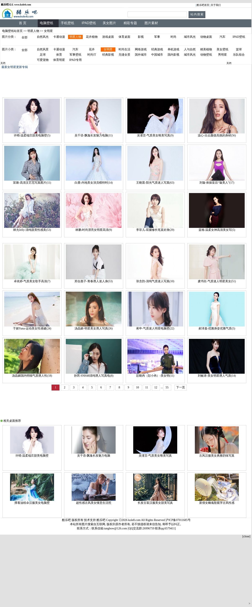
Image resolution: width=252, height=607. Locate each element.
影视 (141, 36)
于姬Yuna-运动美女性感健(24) (32, 328)
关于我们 (216, 5)
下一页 (180, 387)
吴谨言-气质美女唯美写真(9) (155, 135)
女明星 (108, 49)
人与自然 (190, 49)
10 (137, 387)
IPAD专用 (75, 59)
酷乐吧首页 (203, 5)
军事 (157, 36)
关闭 (2, 63)
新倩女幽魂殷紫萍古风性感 (216, 502)
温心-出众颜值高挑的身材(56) (217, 135)
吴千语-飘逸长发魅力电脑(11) (93, 135)
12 (155, 387)
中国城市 (157, 54)
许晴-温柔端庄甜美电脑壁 (32, 455)
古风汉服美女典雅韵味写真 (216, 455)
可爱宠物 (43, 59)
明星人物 (33, 31)
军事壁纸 (75, 54)
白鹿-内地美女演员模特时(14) (94, 182)
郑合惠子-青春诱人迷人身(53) (94, 281)
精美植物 (206, 49)
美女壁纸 (222, 49)
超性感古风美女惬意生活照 (93, 502)
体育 (59, 54)
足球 (43, 54)
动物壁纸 (206, 54)
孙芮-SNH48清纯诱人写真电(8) (94, 375)
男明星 (222, 54)
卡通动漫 (59, 36)
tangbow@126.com (115, 528)
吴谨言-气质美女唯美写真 (155, 455)
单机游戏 (173, 49)
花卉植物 (92, 36)
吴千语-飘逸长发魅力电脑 (93, 455)
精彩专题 (130, 23)
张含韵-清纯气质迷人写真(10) (155, 281)
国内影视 (173, 54)
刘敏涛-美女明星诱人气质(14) (217, 375)
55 (167, 387)
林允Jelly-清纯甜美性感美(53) (32, 229)
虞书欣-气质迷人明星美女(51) (217, 281)
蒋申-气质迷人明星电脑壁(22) (155, 328)
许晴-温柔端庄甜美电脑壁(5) (32, 135)
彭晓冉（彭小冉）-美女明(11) (155, 375)
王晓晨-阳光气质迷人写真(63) (155, 182)
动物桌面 (206, 36)
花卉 (92, 49)
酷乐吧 (101, 520)
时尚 (173, 36)
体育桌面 (124, 36)
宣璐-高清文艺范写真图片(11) (32, 182)
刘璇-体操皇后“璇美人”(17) (216, 182)
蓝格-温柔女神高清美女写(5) (217, 229)
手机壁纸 (67, 23)
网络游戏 (141, 49)
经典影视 (108, 54)
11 (146, 387)
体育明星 (59, 59)
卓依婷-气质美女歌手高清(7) (32, 281)
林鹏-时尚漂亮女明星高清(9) (93, 229)
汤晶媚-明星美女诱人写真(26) (94, 328)
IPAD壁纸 (89, 23)
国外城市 (141, 54)
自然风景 (43, 49)
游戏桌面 (108, 36)
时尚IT (91, 54)
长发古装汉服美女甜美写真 (155, 502)
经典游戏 (157, 49)
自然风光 (43, 36)
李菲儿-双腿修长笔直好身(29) (155, 229)
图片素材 (151, 23)
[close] (246, 536)
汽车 (222, 36)
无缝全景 (124, 54)
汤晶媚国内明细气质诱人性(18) (32, 375)
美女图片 (109, 23)
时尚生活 (124, 49)
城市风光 (190, 36)
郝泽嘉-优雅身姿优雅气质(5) (217, 328)
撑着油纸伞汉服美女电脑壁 (32, 502)
